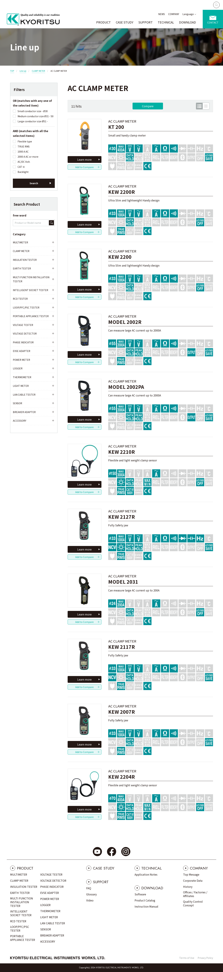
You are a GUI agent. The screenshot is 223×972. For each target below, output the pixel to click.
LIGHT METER (21, 385)
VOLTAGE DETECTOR (25, 333)
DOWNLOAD (187, 22)
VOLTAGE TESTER (23, 325)
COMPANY (173, 14)
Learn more (84, 159)
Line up (23, 70)
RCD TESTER (20, 298)
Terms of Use (186, 957)
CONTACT (212, 22)
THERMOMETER (22, 377)
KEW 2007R (121, 711)
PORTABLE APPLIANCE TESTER (31, 316)
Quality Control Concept (193, 903)
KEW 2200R (121, 192)
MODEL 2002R (125, 322)
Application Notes (146, 874)
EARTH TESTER (22, 268)
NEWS (161, 14)
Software (140, 894)
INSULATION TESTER (25, 259)
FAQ (88, 888)
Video (89, 900)
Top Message (191, 874)
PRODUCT (103, 22)
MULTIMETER (20, 242)
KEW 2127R (121, 516)
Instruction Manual (146, 906)
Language (188, 14)
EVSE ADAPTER (21, 351)
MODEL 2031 (123, 581)
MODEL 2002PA (126, 387)
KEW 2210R (121, 452)
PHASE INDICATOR (23, 342)
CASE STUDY (124, 22)
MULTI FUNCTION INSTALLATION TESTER (31, 279)
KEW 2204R (121, 776)
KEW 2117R (121, 647)
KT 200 (116, 127)
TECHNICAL (166, 22)
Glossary (91, 894)
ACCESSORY (19, 420)
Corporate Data (192, 880)
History (187, 886)
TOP (12, 70)
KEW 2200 (120, 257)
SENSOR (17, 403)
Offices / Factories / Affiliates (195, 894)
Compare (148, 106)
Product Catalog (145, 900)
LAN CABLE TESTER (24, 394)
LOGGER (17, 368)
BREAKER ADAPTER (24, 412)
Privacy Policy (205, 957)
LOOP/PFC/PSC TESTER (26, 307)
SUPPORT (145, 22)
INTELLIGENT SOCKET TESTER (30, 290)
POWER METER (21, 359)
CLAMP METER (38, 70)
